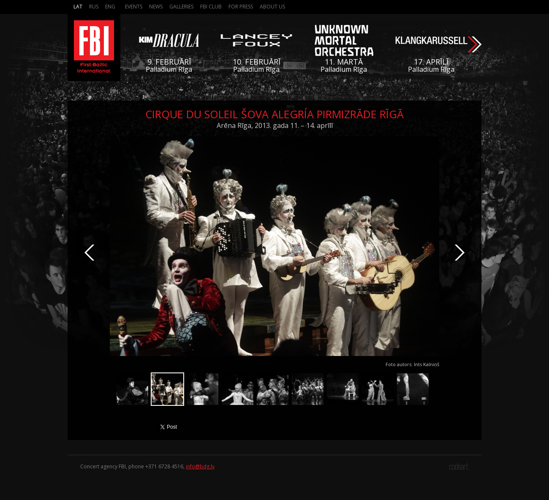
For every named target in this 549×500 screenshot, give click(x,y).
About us (272, 6)
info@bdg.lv (200, 466)
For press (240, 6)
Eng (110, 6)
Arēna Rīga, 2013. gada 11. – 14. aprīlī (275, 125)
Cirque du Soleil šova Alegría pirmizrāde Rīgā (274, 114)
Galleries (181, 6)
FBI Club (211, 6)
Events (133, 6)
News (156, 6)
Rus (93, 6)
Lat (77, 6)
